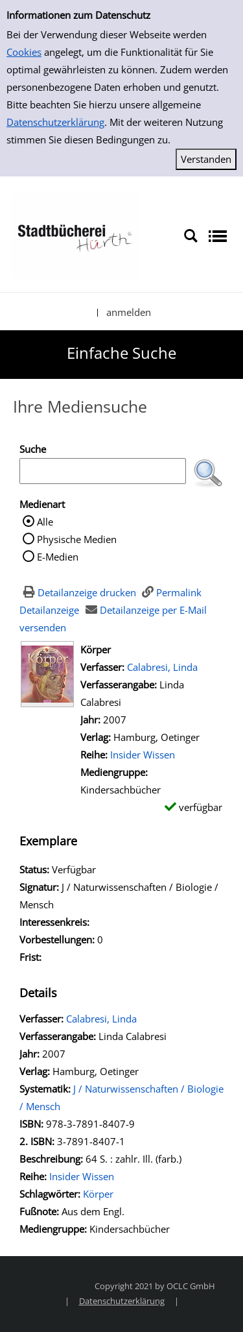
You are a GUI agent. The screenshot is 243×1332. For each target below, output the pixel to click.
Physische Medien (77, 539)
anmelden (128, 312)
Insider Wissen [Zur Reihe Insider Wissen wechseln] (142, 754)
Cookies (23, 51)
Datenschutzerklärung (55, 121)
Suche (32, 448)
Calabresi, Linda (162, 666)
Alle (45, 521)
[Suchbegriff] (102, 471)
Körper (98, 1193)
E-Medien (57, 556)
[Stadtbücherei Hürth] (74, 234)
